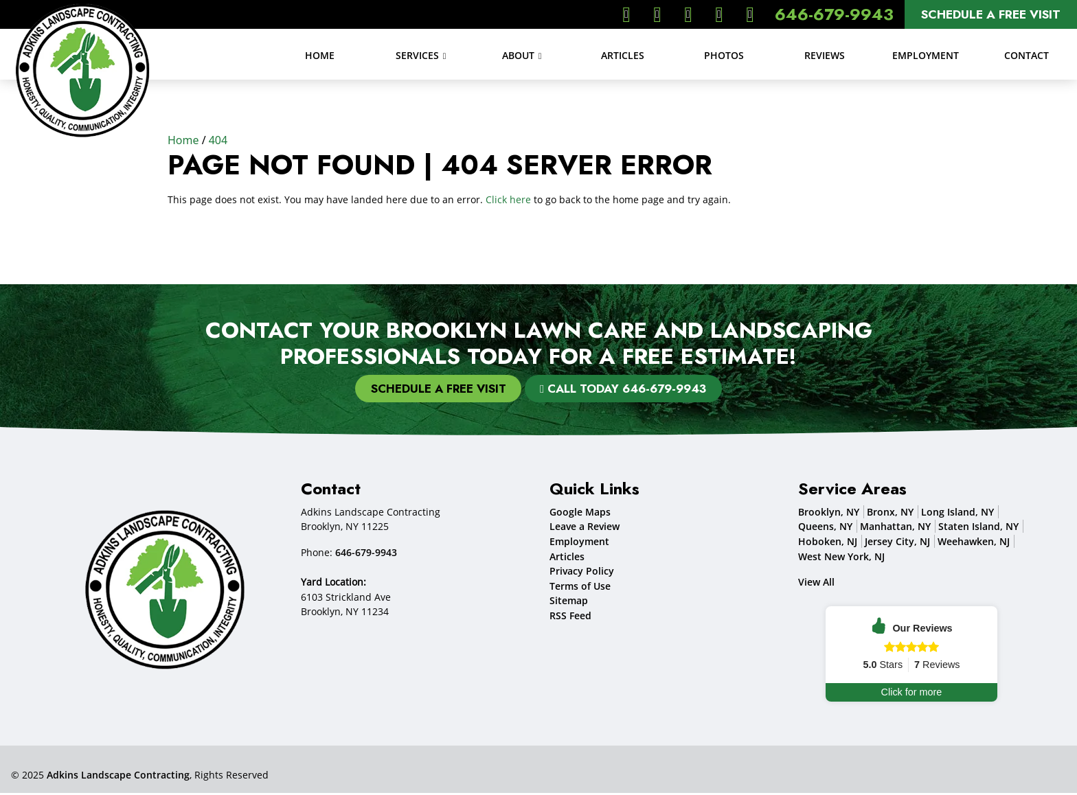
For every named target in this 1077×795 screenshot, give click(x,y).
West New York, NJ (841, 557)
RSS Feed (570, 617)
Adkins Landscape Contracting (118, 776)
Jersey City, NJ (897, 543)
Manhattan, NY (895, 528)
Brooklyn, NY (828, 513)
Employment (579, 543)
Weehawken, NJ (974, 543)
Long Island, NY (957, 513)
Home (183, 140)
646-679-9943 (834, 14)
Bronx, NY (890, 513)
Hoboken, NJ (827, 543)
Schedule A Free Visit (991, 14)
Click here (508, 199)
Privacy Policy (581, 572)
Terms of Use (580, 588)
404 (218, 140)
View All (816, 583)
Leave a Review (584, 528)
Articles (567, 557)
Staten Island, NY (978, 528)
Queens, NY (825, 528)
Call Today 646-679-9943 (626, 389)
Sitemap (568, 602)
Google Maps (580, 513)
